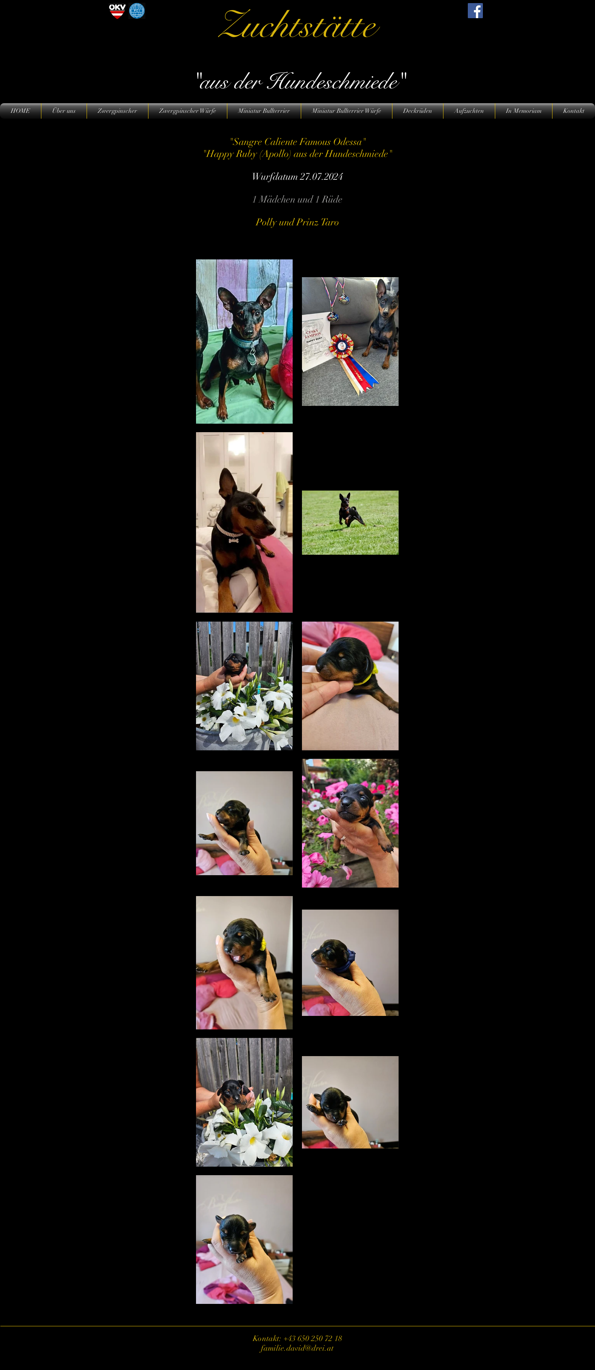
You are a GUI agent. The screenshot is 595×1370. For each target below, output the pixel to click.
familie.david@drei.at (297, 1348)
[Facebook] (475, 10)
